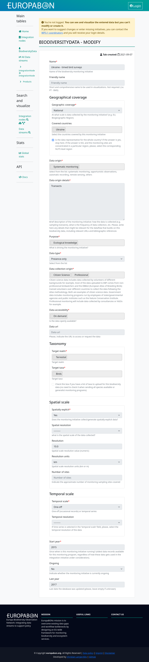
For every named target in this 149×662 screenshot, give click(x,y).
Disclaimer (110, 653)
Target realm (59, 351)
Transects (87, 201)
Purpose (53, 236)
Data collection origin (61, 268)
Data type (54, 253)
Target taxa (58, 367)
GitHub (92, 656)
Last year (54, 578)
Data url (53, 326)
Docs (23, 177)
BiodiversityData (28, 50)
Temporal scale (60, 501)
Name (52, 61)
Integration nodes (26, 39)
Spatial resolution (61, 425)
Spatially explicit (60, 409)
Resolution (57, 440)
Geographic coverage (63, 104)
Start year (54, 541)
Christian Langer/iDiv (77, 656)
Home (24, 31)
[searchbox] (67, 130)
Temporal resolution (63, 516)
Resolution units (60, 456)
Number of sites (60, 472)
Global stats (24, 154)
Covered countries (62, 123)
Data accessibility (58, 310)
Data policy (88, 653)
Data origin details (59, 180)
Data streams (25, 130)
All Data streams (24, 58)
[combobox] (87, 129)
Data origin (55, 160)
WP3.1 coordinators (52, 32)
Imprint (99, 653)
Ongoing (54, 563)
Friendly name (57, 77)
